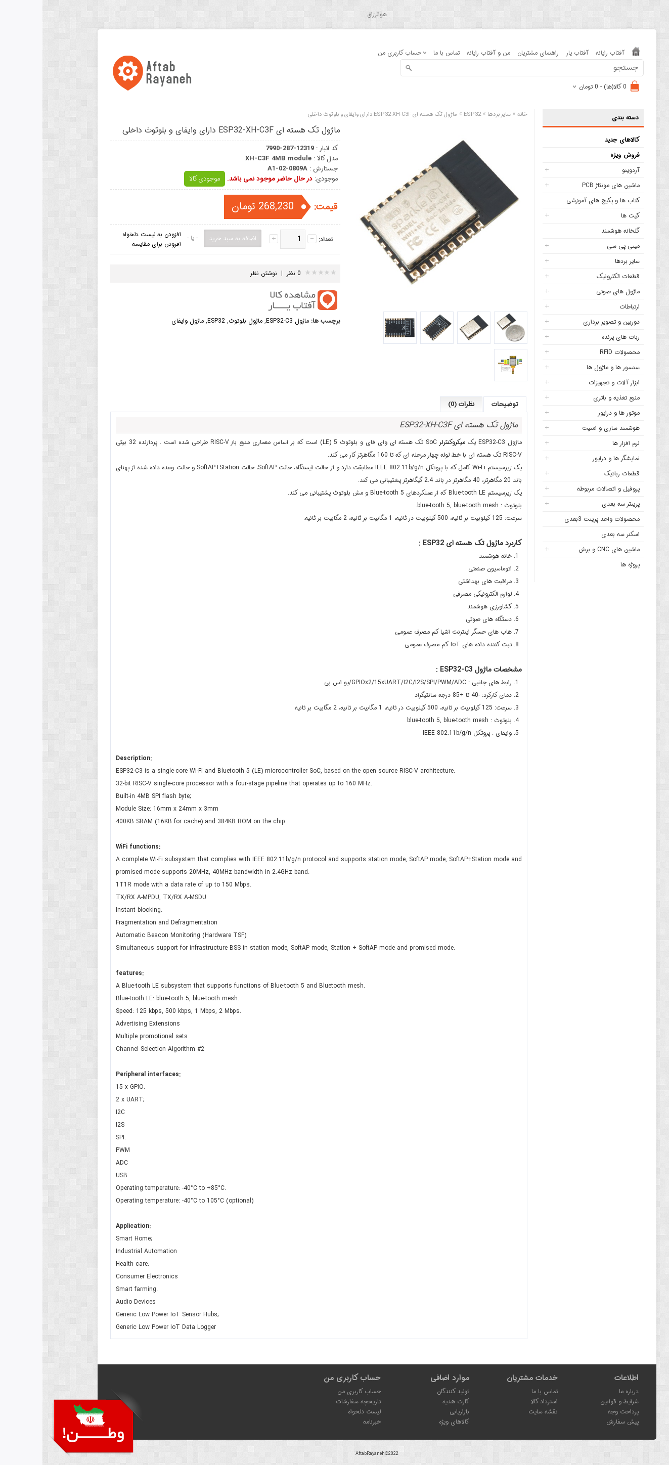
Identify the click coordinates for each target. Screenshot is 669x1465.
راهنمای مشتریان (495, 53)
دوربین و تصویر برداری (569, 322)
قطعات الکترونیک (575, 276)
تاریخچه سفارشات (315, 1401)
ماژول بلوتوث (203, 321)
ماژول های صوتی (575, 291)
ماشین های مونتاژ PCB (568, 185)
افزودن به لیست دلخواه (109, 234)
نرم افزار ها (583, 443)
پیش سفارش (580, 1422)
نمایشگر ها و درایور (573, 458)
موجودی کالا (162, 178)
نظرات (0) (419, 404)
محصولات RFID (577, 352)
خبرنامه (329, 1422)
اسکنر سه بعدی (578, 534)
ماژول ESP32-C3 (245, 321)
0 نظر (251, 273)
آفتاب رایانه (567, 53)
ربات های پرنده (578, 337)
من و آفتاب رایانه (446, 53)
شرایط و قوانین (577, 1401)
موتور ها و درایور (576, 413)
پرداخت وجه (580, 1411)
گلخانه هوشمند (578, 231)
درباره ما (586, 1391)
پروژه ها (587, 564)
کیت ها (587, 215)
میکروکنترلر (410, 442)
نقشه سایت (500, 1411)
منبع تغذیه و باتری (574, 398)
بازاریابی (417, 1411)
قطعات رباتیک (579, 473)
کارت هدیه (413, 1401)
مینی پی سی (580, 246)
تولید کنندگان (410, 1391)
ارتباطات (587, 307)
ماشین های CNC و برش (566, 549)
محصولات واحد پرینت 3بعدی (559, 519)
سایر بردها (584, 261)
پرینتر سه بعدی (578, 504)
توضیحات (462, 404)
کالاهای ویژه (411, 1422)
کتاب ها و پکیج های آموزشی (560, 200)
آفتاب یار (534, 53)
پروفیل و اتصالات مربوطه (565, 489)
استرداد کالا (501, 1401)
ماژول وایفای (145, 321)
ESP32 (174, 321)
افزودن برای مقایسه (114, 244)
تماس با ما (404, 53)
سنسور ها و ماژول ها (570, 367)
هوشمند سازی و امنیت (568, 428)
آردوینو (588, 170)
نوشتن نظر (221, 273)
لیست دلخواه (321, 1411)
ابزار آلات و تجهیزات (571, 382)
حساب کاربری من (316, 1391)
